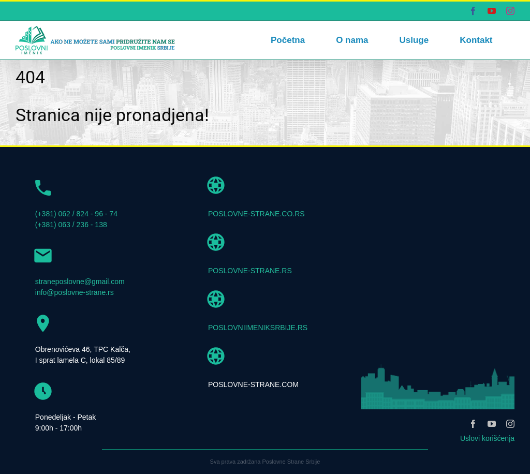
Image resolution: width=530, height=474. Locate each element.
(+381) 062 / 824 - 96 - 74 (76, 214)
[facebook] (473, 424)
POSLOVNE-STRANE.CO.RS (256, 214)
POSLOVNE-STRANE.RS (250, 270)
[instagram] (510, 424)
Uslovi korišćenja (487, 438)
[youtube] (492, 424)
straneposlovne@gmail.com (80, 281)
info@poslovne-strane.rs (74, 292)
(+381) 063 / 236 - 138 (71, 224)
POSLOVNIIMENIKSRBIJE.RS (257, 327)
